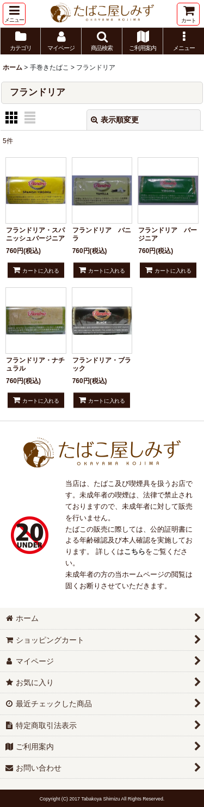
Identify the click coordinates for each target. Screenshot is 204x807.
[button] (14, 14)
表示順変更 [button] (115, 119)
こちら (134, 551)
